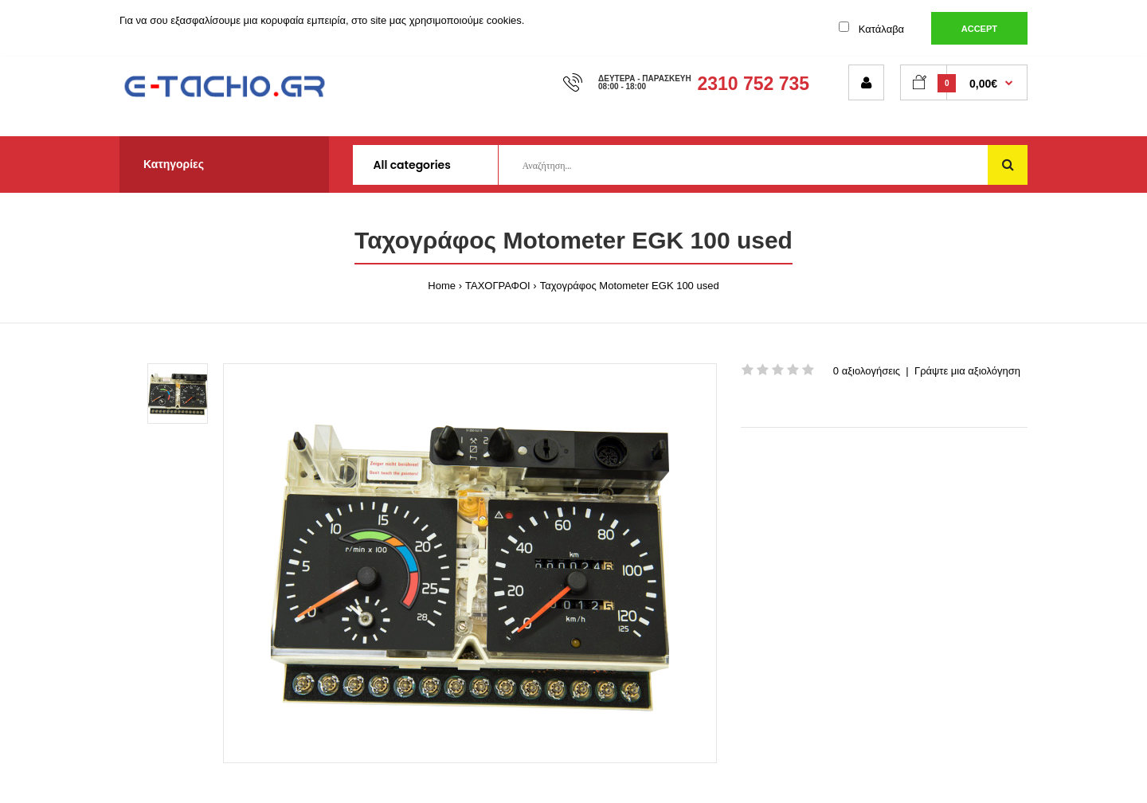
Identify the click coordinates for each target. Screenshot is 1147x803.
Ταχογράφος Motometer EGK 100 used (629, 286)
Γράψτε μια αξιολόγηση (967, 371)
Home (442, 286)
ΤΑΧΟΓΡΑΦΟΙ (497, 286)
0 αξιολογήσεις (866, 371)
